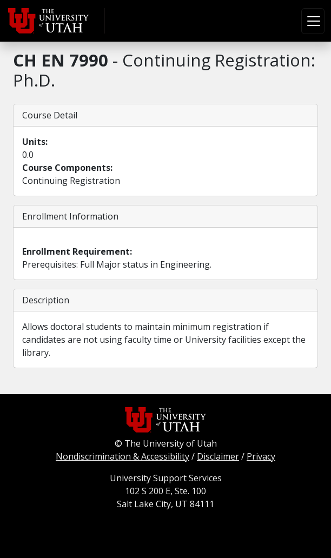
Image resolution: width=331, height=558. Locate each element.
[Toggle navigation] (313, 21)
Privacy (261, 456)
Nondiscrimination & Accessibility (122, 456)
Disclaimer (218, 456)
